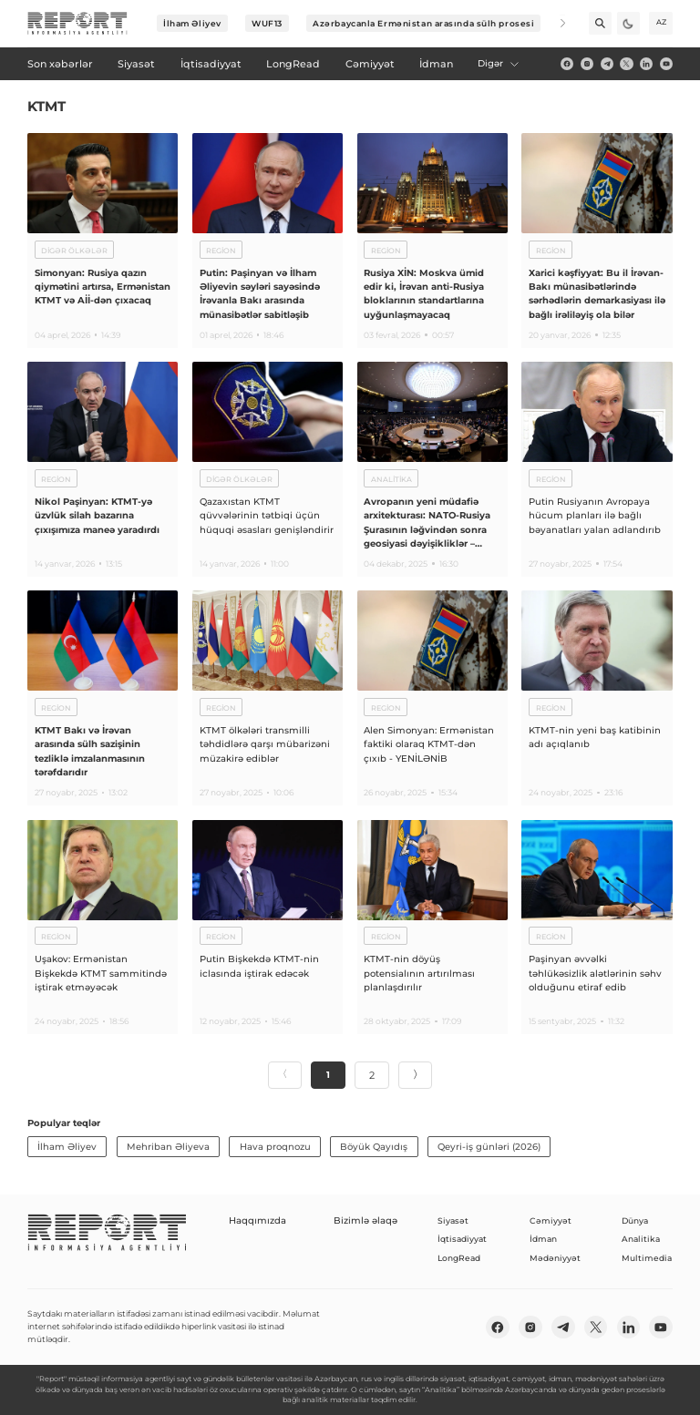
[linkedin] (646, 63)
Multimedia (647, 1258)
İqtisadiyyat (462, 1239)
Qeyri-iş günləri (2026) (489, 1147)
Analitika (641, 1239)
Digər (499, 63)
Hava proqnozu (275, 1147)
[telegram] (607, 63)
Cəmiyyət (550, 1220)
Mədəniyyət (555, 1258)
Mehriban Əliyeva (168, 1147)
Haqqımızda (254, 1220)
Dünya (635, 1220)
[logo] (77, 24)
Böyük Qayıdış (373, 1147)
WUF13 (267, 23)
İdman (543, 1239)
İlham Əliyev (192, 23)
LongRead (459, 1258)
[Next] (554, 23)
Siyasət (453, 1220)
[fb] (567, 63)
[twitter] (626, 63)
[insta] (587, 63)
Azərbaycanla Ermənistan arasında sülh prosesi (423, 23)
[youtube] (666, 63)
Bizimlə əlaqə (358, 1220)
